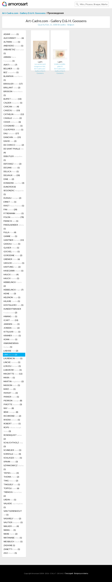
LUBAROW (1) (13, 370)
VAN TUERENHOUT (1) (13, 513)
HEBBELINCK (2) (13, 284)
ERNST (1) (10, 202)
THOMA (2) (11, 477)
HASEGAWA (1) (13, 270)
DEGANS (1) (12, 167)
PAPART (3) (11, 393)
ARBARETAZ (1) (14, 51)
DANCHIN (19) (12, 137)
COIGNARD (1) (13, 125)
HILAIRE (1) (12, 301)
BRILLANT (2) (12, 87)
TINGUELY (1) (12, 484)
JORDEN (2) (12, 328)
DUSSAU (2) (12, 198)
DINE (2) (9, 179)
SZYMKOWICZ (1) (14, 467)
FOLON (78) (14, 217)
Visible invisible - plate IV (60, 65)
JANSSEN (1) (12, 324)
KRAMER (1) (12, 335)
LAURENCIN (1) (13, 358)
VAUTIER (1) (13, 522)
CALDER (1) (13, 102)
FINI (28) (10, 209)
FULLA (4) (10, 232)
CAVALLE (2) (13, 118)
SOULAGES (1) (13, 458)
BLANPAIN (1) (13, 78)
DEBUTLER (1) (13, 158)
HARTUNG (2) (12, 267)
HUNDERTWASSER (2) (12, 311)
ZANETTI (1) (12, 549)
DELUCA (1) (11, 171)
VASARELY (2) (12, 518)
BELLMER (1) (11, 68)
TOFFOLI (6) (11, 488)
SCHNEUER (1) (12, 450)
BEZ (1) (11, 72)
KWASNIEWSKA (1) (11, 345)
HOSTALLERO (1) (13, 305)
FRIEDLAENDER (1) (14, 227)
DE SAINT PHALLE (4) (14, 150)
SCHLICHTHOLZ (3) (13, 444)
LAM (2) (10, 354)
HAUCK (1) (11, 278)
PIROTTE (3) (13, 404)
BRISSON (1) (13, 93)
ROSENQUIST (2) (13, 437)
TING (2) (11, 480)
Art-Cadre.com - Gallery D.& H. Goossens (24, 13)
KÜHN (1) (10, 339)
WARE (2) (10, 534)
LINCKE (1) (12, 362)
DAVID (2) (10, 141)
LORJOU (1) (12, 366)
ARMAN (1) (10, 59)
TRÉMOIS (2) (13, 494)
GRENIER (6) (12, 259)
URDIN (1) (10, 499)
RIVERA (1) (12, 419)
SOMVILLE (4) (12, 454)
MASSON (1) (12, 385)
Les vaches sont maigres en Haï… (40, 65)
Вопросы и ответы (81, 573)
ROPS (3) (12, 429)
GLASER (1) (11, 247)
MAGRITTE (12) (13, 373)
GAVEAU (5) (12, 244)
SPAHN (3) (11, 461)
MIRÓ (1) (10, 389)
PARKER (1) (11, 396)
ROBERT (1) (12, 423)
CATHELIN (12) (14, 114)
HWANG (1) (10, 316)
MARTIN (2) (14, 381)
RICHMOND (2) (12, 416)
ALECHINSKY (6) (14, 38)
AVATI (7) (10, 64)
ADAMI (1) (11, 34)
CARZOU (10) (12, 110)
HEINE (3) (10, 293)
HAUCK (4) (11, 274)
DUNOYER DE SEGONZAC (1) (14, 190)
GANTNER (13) (14, 240)
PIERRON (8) (13, 400)
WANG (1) (10, 530)
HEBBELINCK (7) (13, 289)
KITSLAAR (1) (12, 331)
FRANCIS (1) (11, 221)
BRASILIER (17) (13, 83)
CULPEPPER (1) (13, 129)
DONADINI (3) (14, 183)
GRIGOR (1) (14, 263)
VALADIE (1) (13, 505)
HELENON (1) (12, 297)
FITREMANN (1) (14, 213)
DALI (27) (11, 133)
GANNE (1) (10, 236)
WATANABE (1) (13, 537)
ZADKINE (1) (9, 545)
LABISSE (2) (11, 350)
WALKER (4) (11, 526)
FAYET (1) (14, 205)
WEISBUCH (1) (13, 541)
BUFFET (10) (12, 99)
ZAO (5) (10, 553)
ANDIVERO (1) (13, 45)
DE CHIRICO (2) (14, 145)
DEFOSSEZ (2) (12, 164)
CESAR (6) (12, 122)
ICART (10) (11, 320)
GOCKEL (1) (12, 251)
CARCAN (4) (11, 106)
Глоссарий (69, 573)
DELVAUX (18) (12, 175)
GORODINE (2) (13, 255)
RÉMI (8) (11, 412)
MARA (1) (9, 377)
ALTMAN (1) (12, 42)
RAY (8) (9, 408)
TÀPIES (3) (11, 473)
